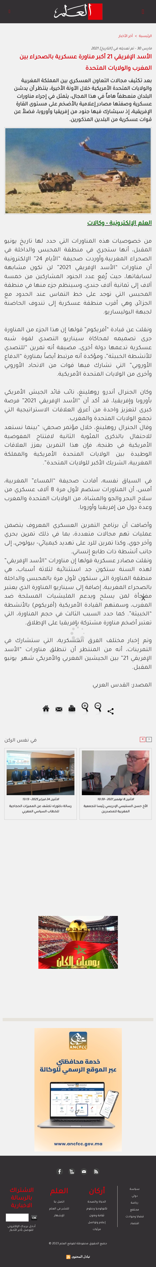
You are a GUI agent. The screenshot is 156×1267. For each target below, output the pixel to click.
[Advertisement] (47, 633)
